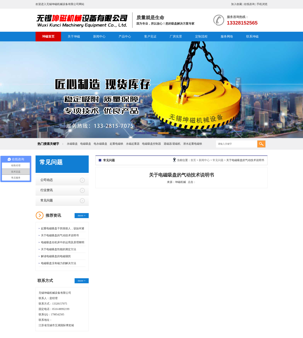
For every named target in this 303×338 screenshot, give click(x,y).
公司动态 (46, 180)
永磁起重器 (133, 143)
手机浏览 (262, 4)
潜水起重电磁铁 (192, 143)
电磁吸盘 (85, 143)
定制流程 (201, 36)
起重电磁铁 (116, 143)
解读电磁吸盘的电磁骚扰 (56, 256)
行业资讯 (46, 190)
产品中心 (125, 36)
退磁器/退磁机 (172, 143)
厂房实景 (176, 36)
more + (81, 215)
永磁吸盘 (72, 143)
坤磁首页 (48, 36)
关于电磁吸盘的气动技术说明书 (60, 235)
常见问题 (46, 200)
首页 (193, 160)
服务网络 (227, 36)
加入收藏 (236, 4)
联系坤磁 (252, 36)
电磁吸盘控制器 (151, 143)
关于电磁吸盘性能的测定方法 (58, 249)
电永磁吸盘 (100, 143)
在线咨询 (249, 4)
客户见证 (150, 36)
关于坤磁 (74, 36)
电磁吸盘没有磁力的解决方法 (58, 263)
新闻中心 (99, 36)
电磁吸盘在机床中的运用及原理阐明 (62, 242)
